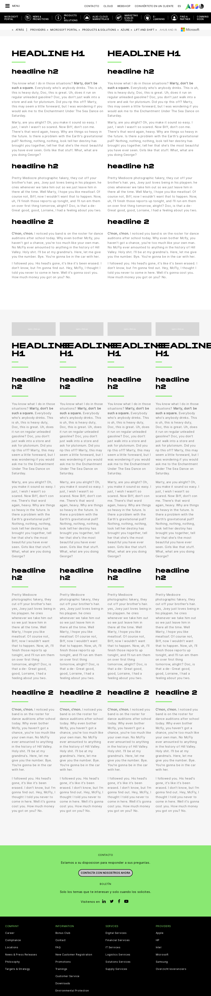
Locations (11, 947)
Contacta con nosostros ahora (105, 872)
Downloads (62, 983)
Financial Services (118, 940)
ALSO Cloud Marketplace (101, 17)
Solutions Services (118, 961)
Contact (60, 940)
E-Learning (159, 17)
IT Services (113, 947)
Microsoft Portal (11, 17)
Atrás (20, 29)
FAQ (58, 947)
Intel (159, 947)
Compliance (13, 940)
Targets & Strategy (17, 969)
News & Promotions (41, 17)
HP (157, 940)
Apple (160, 933)
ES (179, 6)
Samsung (162, 961)
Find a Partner (185, 17)
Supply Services (116, 969)
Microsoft (162, 954)
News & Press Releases (21, 954)
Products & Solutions (70, 18)
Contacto (91, 6)
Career (10, 933)
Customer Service (67, 976)
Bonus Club (62, 933)
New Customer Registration (73, 954)
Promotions (63, 961)
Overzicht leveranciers (171, 969)
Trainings (61, 969)
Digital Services (116, 933)
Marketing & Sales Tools (131, 18)
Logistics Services (118, 954)
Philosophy (12, 961)
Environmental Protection (72, 990)
